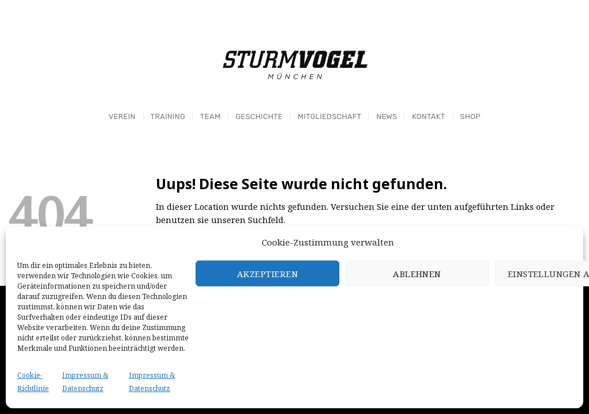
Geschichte (258, 116)
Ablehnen (417, 273)
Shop (470, 116)
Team (210, 116)
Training (167, 116)
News (386, 116)
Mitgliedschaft (329, 116)
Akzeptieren (267, 273)
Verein (122, 116)
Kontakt (428, 116)
